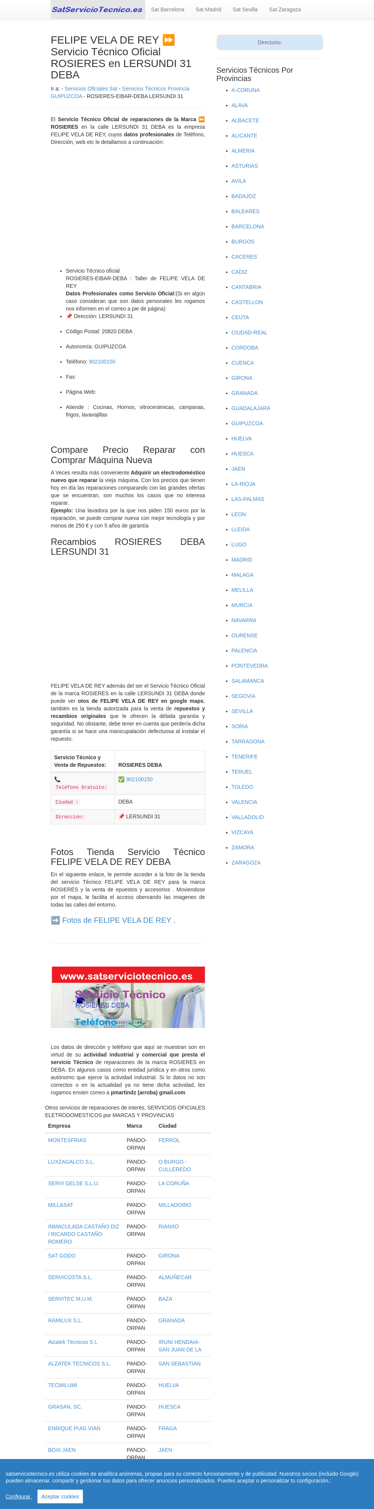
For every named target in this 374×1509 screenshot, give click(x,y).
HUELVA (169, 1385)
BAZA (166, 1299)
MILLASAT (60, 1205)
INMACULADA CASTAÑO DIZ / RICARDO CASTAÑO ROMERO (83, 1234)
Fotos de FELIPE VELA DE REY (116, 920)
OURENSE (245, 635)
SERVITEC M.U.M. (70, 1299)
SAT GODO (62, 1256)
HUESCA (170, 1407)
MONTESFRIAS (67, 1140)
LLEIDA (241, 529)
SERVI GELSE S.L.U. (73, 1183)
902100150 (102, 362)
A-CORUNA (246, 90)
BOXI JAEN (62, 1450)
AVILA (239, 181)
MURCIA (242, 605)
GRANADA (172, 1320)
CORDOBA (245, 348)
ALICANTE (244, 136)
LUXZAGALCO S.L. (71, 1162)
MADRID (242, 560)
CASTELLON (247, 302)
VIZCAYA (243, 832)
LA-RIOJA (244, 484)
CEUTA (240, 317)
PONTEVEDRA (250, 666)
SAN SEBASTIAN (180, 1364)
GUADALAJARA (251, 408)
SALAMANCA (248, 681)
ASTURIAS (245, 166)
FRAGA (168, 1428)
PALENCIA (244, 651)
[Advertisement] (128, 206)
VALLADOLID (248, 817)
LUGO (239, 544)
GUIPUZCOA (247, 423)
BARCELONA (248, 226)
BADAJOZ (244, 196)
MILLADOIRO (175, 1205)
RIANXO (169, 1226)
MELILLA (243, 590)
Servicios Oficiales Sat (91, 89)
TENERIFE (245, 757)
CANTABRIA (247, 287)
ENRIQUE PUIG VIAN (74, 1428)
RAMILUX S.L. (65, 1320)
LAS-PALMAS (248, 499)
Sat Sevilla (245, 9)
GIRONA (169, 1256)
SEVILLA (242, 711)
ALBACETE (245, 120)
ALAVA (240, 105)
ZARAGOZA (246, 863)
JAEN (165, 1450)
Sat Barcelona (167, 9)
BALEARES (246, 211)
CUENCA (243, 363)
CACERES (244, 257)
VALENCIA (244, 802)
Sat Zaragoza (285, 9)
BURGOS (243, 242)
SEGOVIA (244, 696)
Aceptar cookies (60, 1496)
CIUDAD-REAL (250, 332)
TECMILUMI (62, 1385)
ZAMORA (243, 847)
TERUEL (242, 772)
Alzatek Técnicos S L (72, 1342)
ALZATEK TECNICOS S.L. (79, 1364)
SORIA (240, 726)
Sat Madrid (208, 9)
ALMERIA (243, 151)
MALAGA (243, 575)
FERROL (169, 1140)
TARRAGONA (248, 741)
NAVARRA (244, 620)
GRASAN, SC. (65, 1407)
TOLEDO (242, 787)
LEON (239, 514)
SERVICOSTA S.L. (70, 1277)
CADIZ (240, 272)
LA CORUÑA (174, 1183)
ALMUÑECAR (175, 1277)
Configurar (19, 1496)
